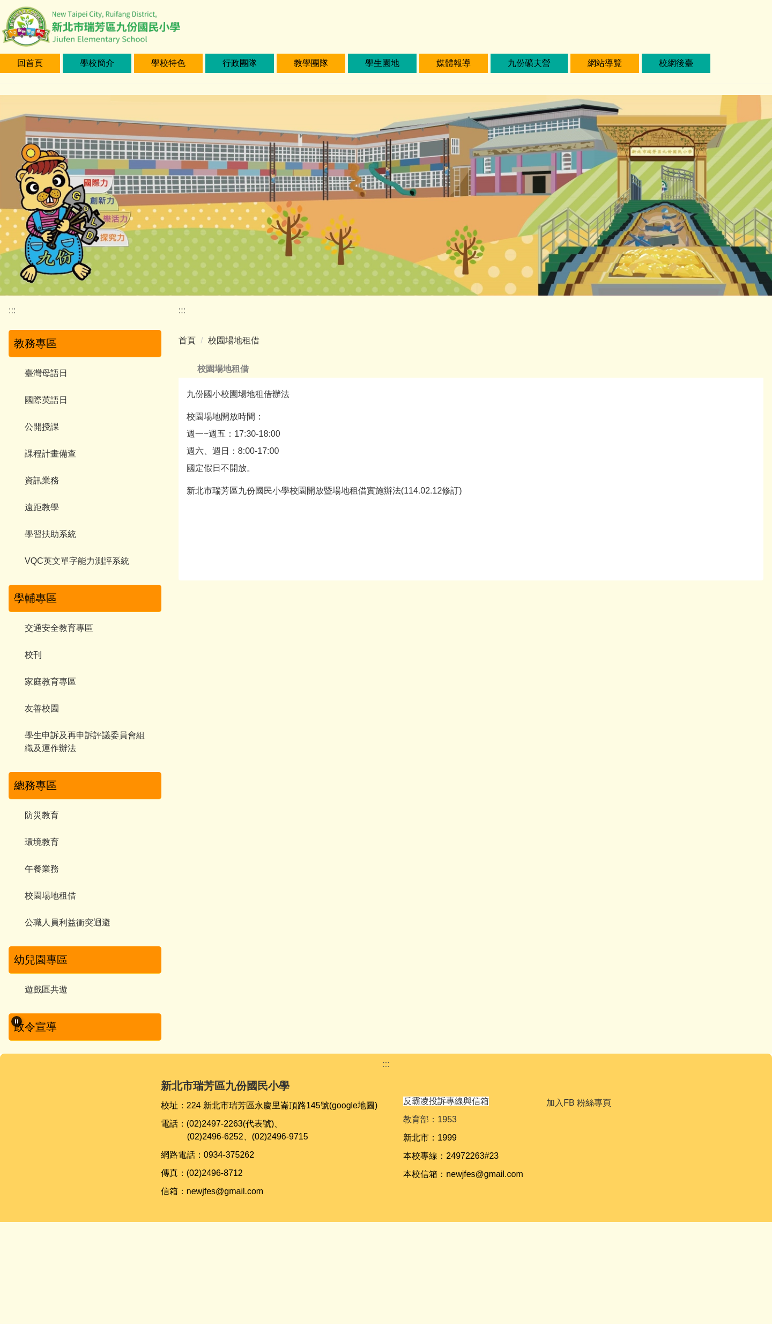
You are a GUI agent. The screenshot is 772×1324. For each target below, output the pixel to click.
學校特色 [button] (212, 63)
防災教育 (42, 815)
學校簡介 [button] (141, 63)
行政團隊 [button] (283, 63)
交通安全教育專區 (59, 627)
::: (20, 63)
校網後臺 (720, 63)
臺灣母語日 (46, 373)
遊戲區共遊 (46, 989)
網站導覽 (649, 63)
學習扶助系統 (50, 534)
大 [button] (745, 395)
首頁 (187, 340)
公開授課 (42, 426)
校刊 (33, 654)
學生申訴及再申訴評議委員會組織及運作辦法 (85, 742)
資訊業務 (42, 480)
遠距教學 (42, 507)
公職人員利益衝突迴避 (67, 922)
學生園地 (426, 63)
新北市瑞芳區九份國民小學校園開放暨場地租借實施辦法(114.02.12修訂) (324, 509)
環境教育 (42, 842)
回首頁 (74, 63)
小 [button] (704, 395)
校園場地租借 (50, 895)
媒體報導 (497, 63)
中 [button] (725, 395)
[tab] (67, 1137)
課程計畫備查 (50, 453)
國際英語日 (46, 399)
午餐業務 (42, 868)
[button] (16, 1021)
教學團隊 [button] (355, 63)
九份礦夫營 (573, 63)
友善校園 (42, 708)
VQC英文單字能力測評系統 (77, 560)
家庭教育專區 (50, 681)
